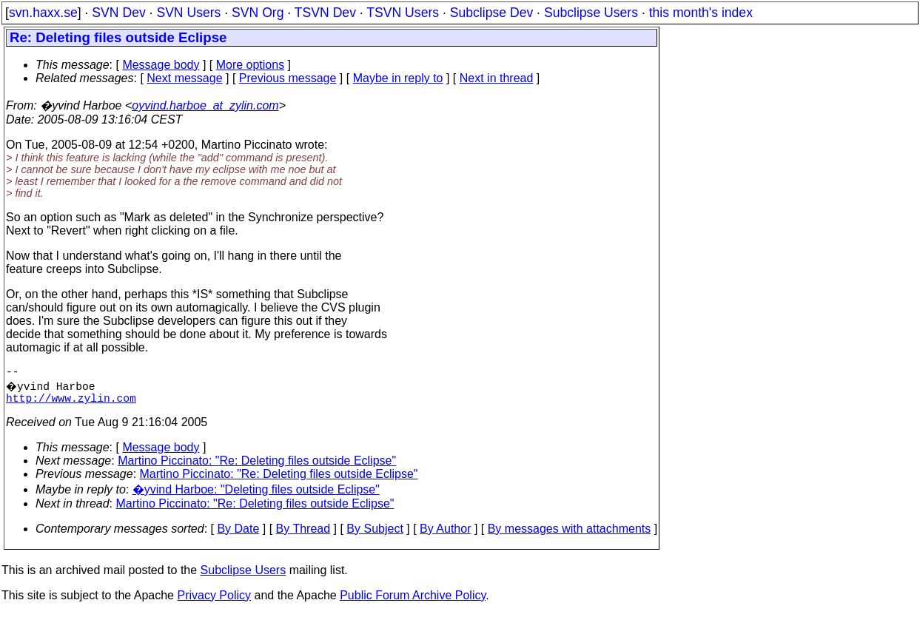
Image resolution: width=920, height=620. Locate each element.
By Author (445, 534)
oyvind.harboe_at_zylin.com (205, 105)
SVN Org (257, 12)
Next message (184, 78)
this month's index (701, 12)
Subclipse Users (591, 12)
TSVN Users (402, 12)
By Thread (303, 534)
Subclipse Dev (491, 12)
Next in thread (497, 78)
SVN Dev (118, 12)
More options (250, 64)
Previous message (288, 78)
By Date (238, 534)
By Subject (374, 534)
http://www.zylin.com (71, 403)
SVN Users (188, 12)
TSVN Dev (325, 12)
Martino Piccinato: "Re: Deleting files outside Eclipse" (257, 466)
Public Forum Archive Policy (413, 601)
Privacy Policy (214, 601)
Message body (160, 64)
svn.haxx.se (43, 12)
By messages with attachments (569, 534)
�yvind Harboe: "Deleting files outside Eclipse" (256, 495)
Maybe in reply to (398, 78)
